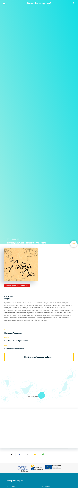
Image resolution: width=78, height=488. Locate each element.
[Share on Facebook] (19, 454)
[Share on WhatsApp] (43, 454)
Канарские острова (15, 481)
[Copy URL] (27, 454)
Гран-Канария (44, 486)
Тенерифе (11, 486)
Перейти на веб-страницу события (39, 357)
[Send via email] (35, 454)
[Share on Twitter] (11, 454)
